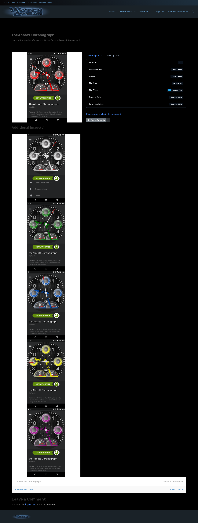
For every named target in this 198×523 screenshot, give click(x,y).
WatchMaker (126, 11)
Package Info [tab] (95, 55)
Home (14, 40)
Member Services (176, 11)
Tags (158, 11)
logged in (30, 504)
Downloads (25, 40)
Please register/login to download (103, 114)
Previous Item (25, 489)
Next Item (175, 489)
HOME (112, 11)
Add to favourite (96, 120)
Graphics (144, 11)
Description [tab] (113, 55)
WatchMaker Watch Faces (44, 40)
